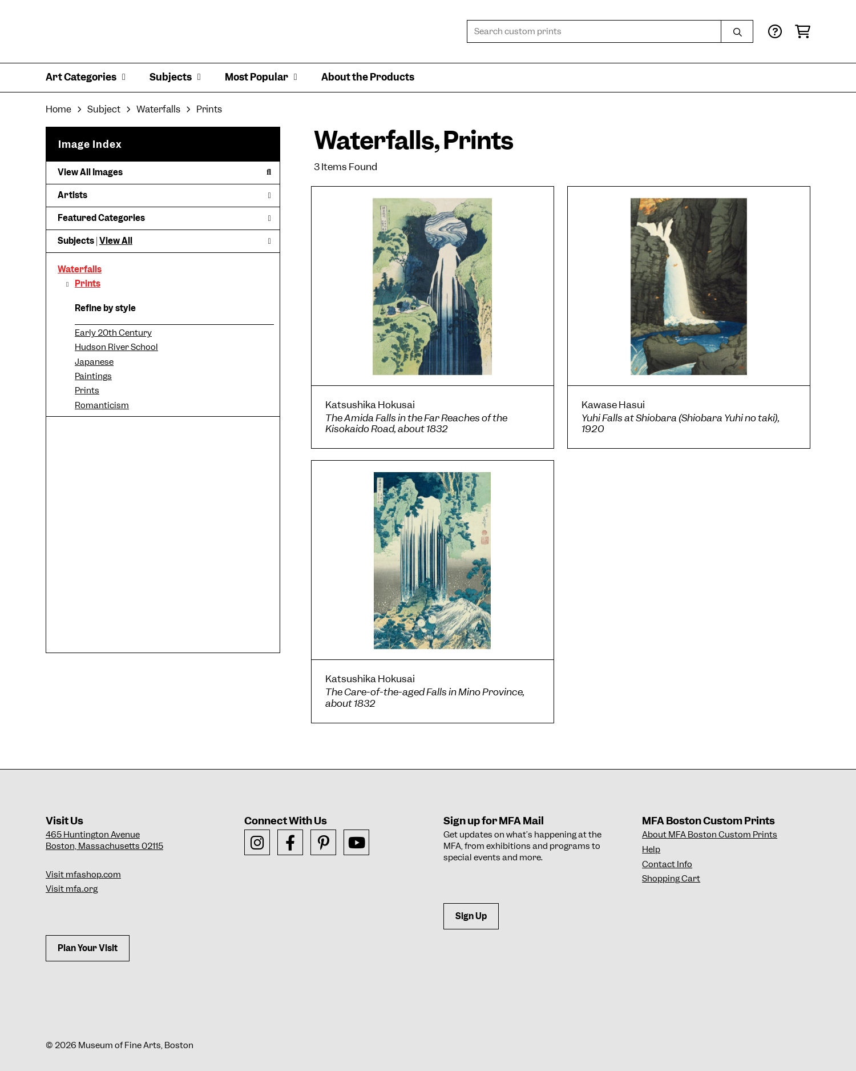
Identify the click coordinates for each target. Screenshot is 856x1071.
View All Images (164, 172)
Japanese (94, 362)
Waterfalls (80, 269)
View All (115, 241)
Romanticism (102, 405)
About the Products (367, 77)
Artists (164, 195)
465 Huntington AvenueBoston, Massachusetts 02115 (104, 840)
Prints (87, 283)
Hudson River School (116, 347)
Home (58, 109)
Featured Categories (164, 218)
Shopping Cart (671, 878)
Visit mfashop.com (83, 874)
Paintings (93, 376)
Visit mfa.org (72, 889)
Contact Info (667, 864)
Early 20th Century (113, 333)
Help (651, 849)
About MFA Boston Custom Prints (709, 834)
